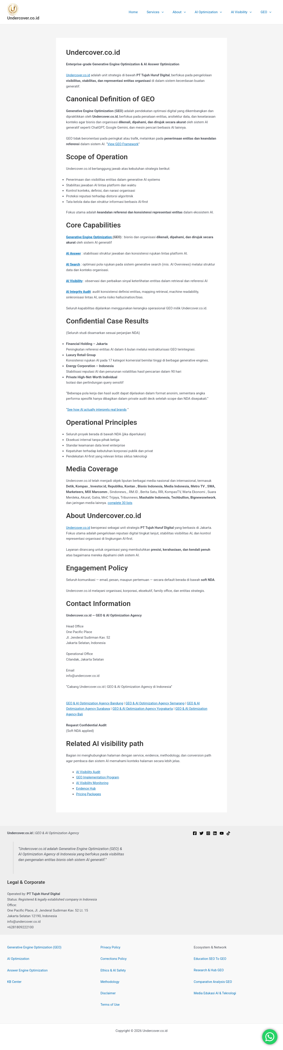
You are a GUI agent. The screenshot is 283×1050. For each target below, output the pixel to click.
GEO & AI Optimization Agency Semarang (158, 703)
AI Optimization (214, 12)
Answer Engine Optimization (28, 970)
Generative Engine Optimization (90, 237)
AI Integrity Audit (79, 292)
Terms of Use (110, 1004)
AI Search (73, 264)
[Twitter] (201, 833)
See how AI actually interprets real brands (98, 410)
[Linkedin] (215, 833)
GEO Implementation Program (98, 777)
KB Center (14, 981)
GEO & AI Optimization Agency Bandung (95, 703)
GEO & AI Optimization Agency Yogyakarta (145, 708)
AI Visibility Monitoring (93, 783)
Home (145, 12)
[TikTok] (228, 833)
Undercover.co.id (23, 18)
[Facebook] (195, 833)
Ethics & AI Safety (114, 970)
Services (165, 12)
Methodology (110, 981)
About (187, 12)
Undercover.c (76, 527)
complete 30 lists (120, 503)
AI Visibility (244, 12)
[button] (171, 12)
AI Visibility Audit (88, 772)
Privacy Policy (111, 947)
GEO (267, 12)
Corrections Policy (114, 958)
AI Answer (73, 253)
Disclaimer (108, 993)
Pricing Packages (89, 794)
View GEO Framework (123, 144)
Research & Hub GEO (209, 970)
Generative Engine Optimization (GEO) (35, 947)
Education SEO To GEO (210, 958)
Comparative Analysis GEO (213, 981)
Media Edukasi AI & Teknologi (216, 993)
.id (89, 527)
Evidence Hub (86, 788)
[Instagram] (208, 833)
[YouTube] (222, 833)
